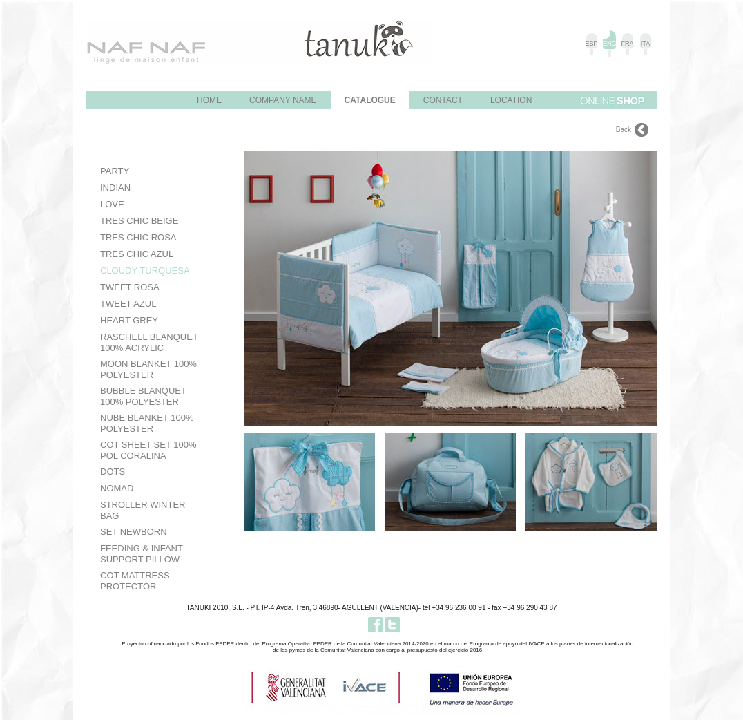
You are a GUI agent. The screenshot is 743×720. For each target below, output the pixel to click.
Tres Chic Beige (139, 221)
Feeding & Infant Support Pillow (141, 554)
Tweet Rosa (130, 287)
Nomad (116, 488)
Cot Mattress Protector (135, 580)
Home (209, 100)
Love (112, 204)
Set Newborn (133, 532)
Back (623, 129)
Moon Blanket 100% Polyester (148, 369)
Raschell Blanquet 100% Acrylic (149, 342)
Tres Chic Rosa (138, 237)
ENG (609, 43)
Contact (443, 100)
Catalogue (370, 100)
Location (511, 100)
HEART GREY (129, 320)
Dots (112, 471)
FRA (627, 43)
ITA (645, 43)
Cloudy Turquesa (145, 270)
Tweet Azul (128, 304)
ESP (591, 43)
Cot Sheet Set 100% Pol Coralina (148, 450)
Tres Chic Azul (136, 254)
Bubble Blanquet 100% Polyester (143, 396)
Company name (283, 100)
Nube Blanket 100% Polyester (147, 423)
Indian (115, 187)
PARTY (114, 171)
